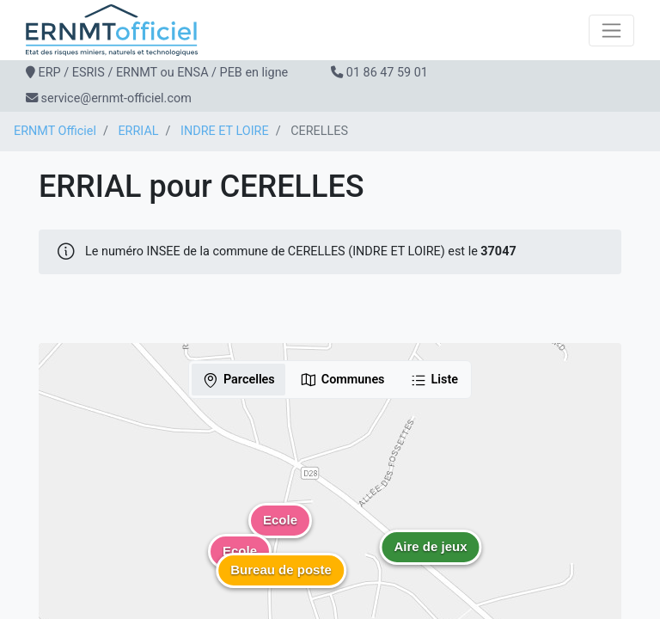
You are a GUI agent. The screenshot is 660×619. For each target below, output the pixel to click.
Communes (342, 380)
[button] (430, 560)
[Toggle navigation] (611, 30)
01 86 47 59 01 (387, 72)
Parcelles (238, 380)
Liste (434, 380)
